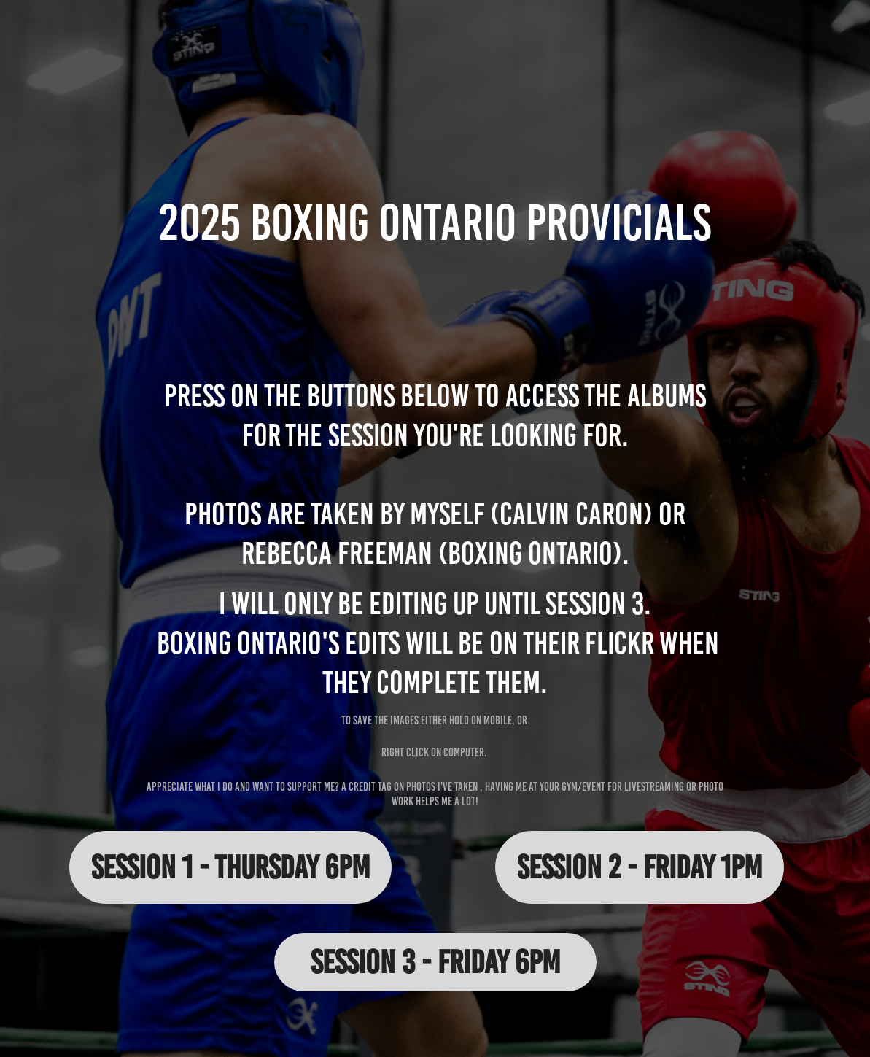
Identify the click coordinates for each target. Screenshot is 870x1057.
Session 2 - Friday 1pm (639, 867)
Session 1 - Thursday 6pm (230, 867)
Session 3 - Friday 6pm (435, 962)
